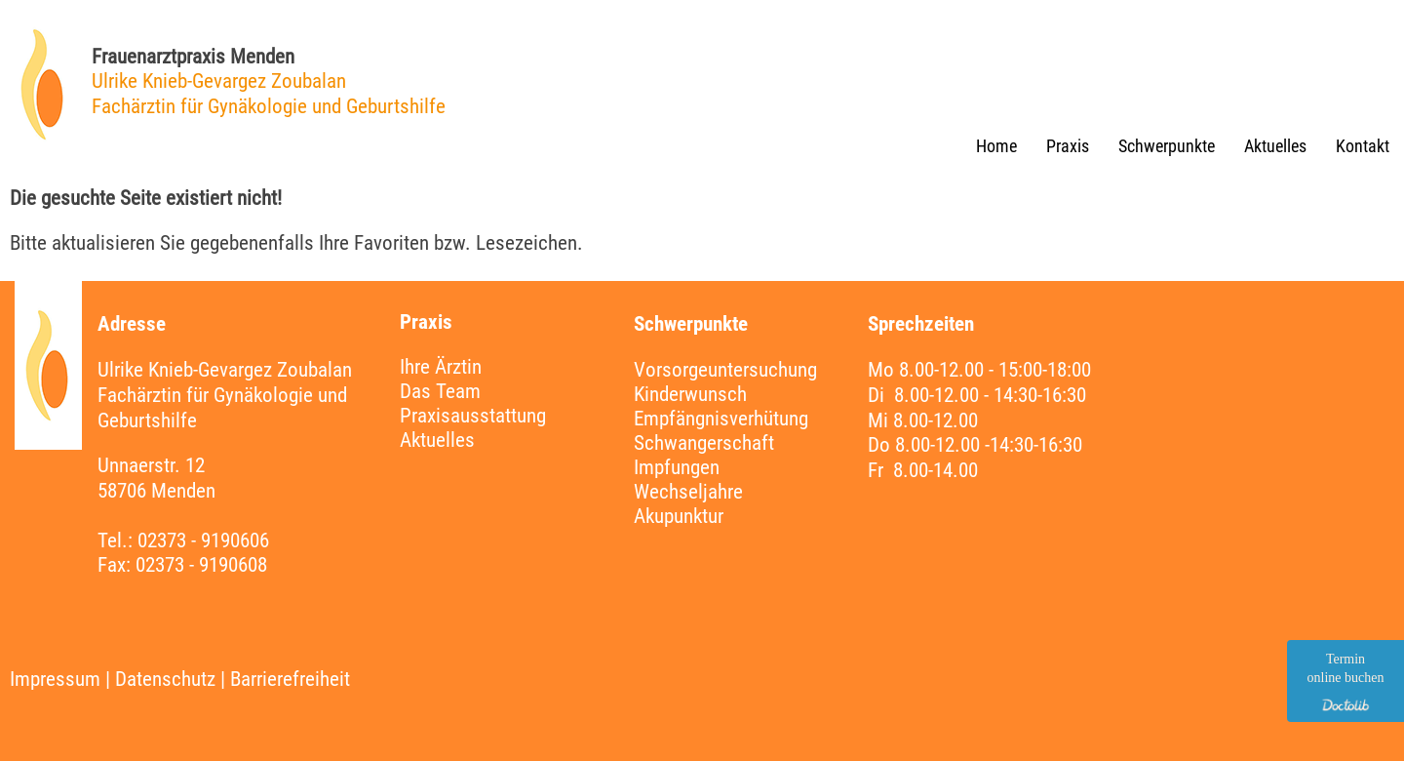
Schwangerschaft (704, 443)
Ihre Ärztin (441, 367)
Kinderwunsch (690, 394)
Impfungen (677, 467)
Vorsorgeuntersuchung (725, 369)
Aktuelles (1275, 146)
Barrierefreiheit (290, 679)
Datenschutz (165, 679)
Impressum (55, 679)
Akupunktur (678, 516)
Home (996, 146)
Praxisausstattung (473, 415)
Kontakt (1362, 146)
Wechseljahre (688, 491)
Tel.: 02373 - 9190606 (183, 540)
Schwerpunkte (1166, 146)
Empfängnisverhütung (721, 418)
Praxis (1067, 146)
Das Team (440, 391)
